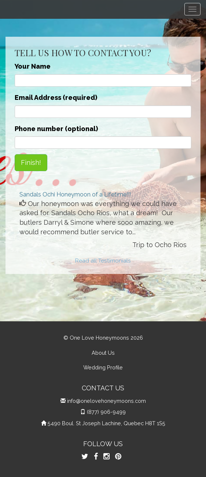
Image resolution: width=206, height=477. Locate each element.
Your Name (33, 66)
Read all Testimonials (103, 260)
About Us (103, 353)
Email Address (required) (56, 97)
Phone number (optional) (56, 129)
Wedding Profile (103, 367)
